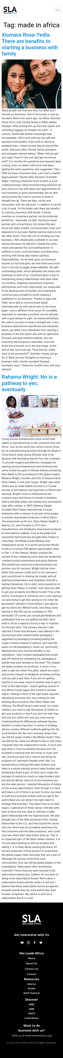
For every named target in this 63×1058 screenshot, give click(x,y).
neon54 (52, 1054)
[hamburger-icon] (57, 10)
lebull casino (23, 1054)
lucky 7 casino (39, 1054)
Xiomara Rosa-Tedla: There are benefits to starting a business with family (30, 44)
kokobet (10, 1054)
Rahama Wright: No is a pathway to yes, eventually (29, 383)
